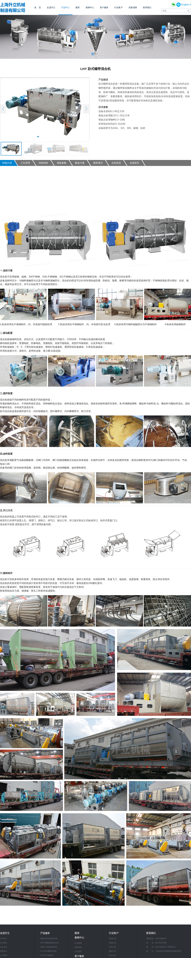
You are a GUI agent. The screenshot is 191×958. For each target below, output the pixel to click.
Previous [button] (3, 108)
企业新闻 (78, 943)
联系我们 (147, 7)
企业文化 (3, 947)
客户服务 (104, 7)
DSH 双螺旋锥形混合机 (49, 943)
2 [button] (42, 136)
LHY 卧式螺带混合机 (48, 951)
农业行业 (112, 947)
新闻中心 (90, 7)
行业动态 (78, 951)
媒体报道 (78, 947)
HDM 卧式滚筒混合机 (48, 939)
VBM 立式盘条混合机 (48, 947)
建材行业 (112, 951)
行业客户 (118, 7)
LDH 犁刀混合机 (46, 955)
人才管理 (3, 955)
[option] (45, 109)
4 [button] (51, 136)
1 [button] (38, 136)
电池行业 (112, 943)
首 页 (37, 7)
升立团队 (3, 943)
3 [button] (47, 136)
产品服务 (45, 933)
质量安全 (3, 951)
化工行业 (112, 955)
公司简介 (3, 939)
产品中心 (65, 7)
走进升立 (51, 7)
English (186, 4)
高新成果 (133, 7)
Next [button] (86, 108)
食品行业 (112, 939)
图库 (78, 7)
